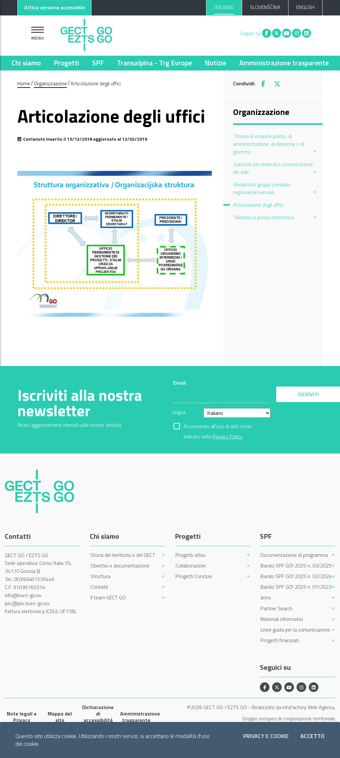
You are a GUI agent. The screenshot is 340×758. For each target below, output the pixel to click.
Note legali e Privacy (22, 717)
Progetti (66, 62)
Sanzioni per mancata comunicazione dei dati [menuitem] (273, 168)
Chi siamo (26, 62)
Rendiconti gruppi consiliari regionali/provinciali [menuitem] (261, 188)
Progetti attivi (190, 555)
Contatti (99, 587)
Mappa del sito (60, 717)
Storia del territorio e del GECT (122, 555)
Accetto (312, 736)
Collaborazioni (190, 565)
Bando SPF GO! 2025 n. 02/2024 (296, 576)
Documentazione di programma (294, 555)
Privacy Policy (227, 436)
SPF (98, 62)
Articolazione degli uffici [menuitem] (258, 205)
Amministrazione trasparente (284, 62)
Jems (265, 597)
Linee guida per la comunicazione (295, 629)
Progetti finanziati (279, 640)
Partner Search (276, 608)
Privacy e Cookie (266, 736)
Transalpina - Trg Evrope (154, 62)
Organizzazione (50, 83)
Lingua (178, 412)
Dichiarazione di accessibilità (98, 713)
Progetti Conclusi (193, 576)
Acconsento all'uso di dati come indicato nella (217, 426)
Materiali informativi (281, 619)
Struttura (100, 576)
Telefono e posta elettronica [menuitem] (264, 217)
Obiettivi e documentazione (119, 565)
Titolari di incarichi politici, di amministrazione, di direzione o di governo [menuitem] (268, 143)
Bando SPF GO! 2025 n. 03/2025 (296, 565)
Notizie (215, 62)
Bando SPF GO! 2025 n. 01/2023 (296, 587)
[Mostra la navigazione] (37, 33)
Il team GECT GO (108, 597)
